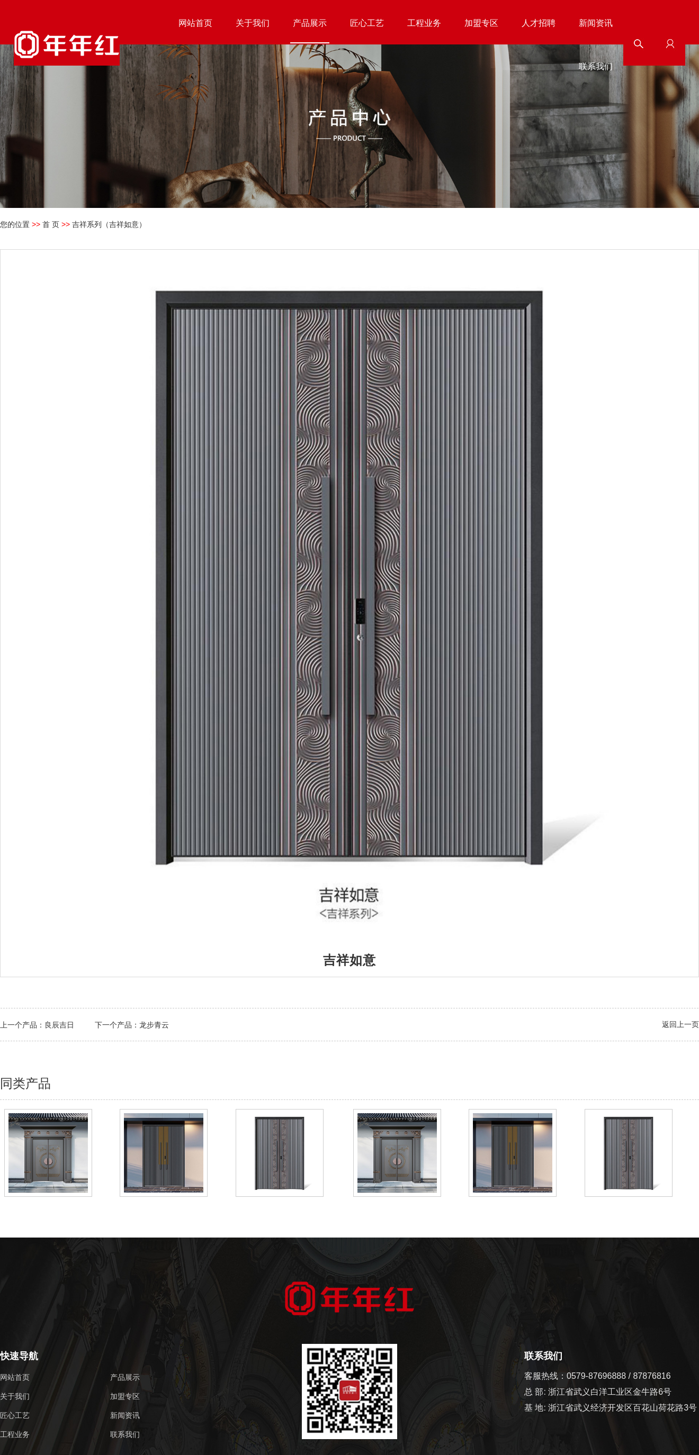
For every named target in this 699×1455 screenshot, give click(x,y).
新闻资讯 (596, 23)
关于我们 (253, 23)
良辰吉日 (59, 1025)
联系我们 (596, 66)
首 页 (50, 224)
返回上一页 (680, 1024)
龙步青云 (154, 1025)
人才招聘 (538, 23)
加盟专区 (481, 23)
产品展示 (310, 23)
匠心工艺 (367, 23)
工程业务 (424, 23)
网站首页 (195, 23)
